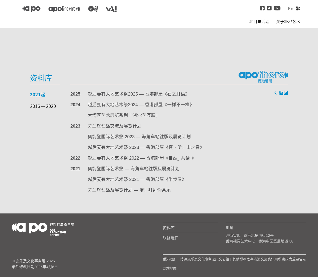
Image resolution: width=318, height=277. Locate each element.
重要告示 (299, 259)
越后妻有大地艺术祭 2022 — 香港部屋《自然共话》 (142, 158)
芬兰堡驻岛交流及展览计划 (114, 126)
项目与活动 (259, 21)
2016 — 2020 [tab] (43, 106)
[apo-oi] (93, 9)
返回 (281, 93)
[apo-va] (111, 9)
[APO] (31, 9)
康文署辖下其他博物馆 (232, 259)
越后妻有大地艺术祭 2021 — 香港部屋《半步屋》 (137, 179)
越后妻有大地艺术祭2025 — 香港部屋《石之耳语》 (139, 94)
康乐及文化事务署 (201, 259)
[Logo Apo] (43, 229)
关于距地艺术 (288, 21)
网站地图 (170, 268)
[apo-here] (64, 9)
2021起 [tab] (37, 94)
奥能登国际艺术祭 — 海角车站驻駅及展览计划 (134, 168)
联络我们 (171, 238)
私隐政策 (285, 259)
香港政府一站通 (175, 259)
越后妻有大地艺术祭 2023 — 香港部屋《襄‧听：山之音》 (146, 147)
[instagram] (269, 8)
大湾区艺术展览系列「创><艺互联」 (124, 115)
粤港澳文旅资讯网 (264, 259)
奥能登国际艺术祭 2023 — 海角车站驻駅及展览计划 (139, 136)
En (290, 8)
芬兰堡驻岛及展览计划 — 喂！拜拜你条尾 (129, 190)
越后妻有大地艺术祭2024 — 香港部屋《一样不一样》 (141, 104)
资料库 (169, 227)
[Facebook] (262, 8)
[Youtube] (277, 8)
